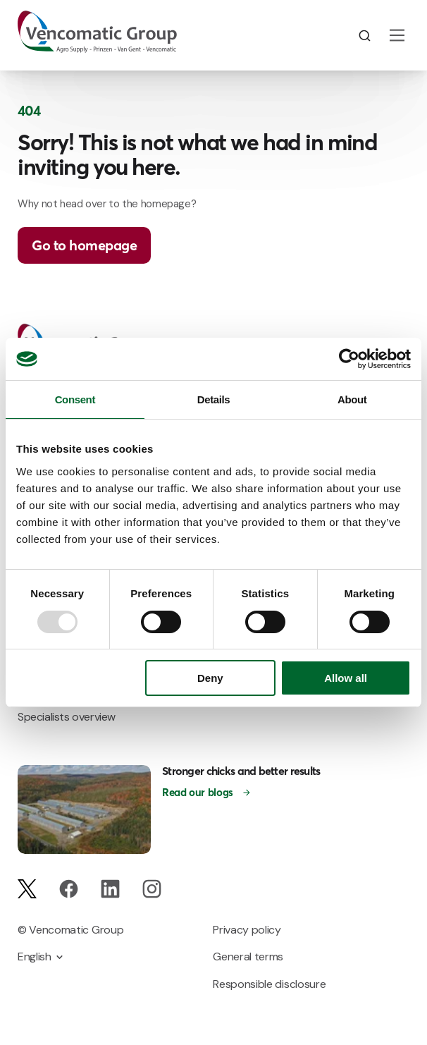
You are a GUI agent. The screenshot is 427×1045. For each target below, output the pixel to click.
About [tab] (352, 399)
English (34, 956)
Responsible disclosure (269, 984)
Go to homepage (84, 245)
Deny (210, 678)
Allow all (345, 678)
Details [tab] (213, 399)
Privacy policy (247, 929)
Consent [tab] (75, 399)
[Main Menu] (397, 35)
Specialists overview (67, 716)
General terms (248, 956)
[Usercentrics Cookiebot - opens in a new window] (349, 358)
